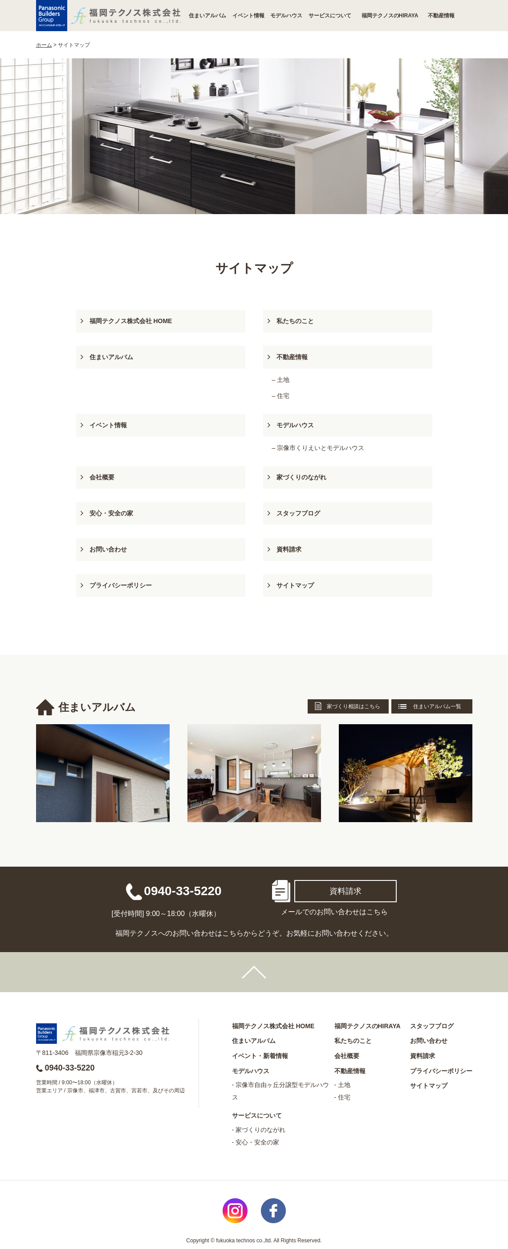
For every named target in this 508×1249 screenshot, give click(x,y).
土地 (283, 379)
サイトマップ (295, 585)
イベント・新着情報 (260, 1055)
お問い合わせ (108, 549)
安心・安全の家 (111, 513)
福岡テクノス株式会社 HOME (130, 320)
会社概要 (101, 477)
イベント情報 (248, 15)
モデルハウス (286, 15)
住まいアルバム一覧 (437, 706)
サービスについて (330, 15)
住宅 (283, 395)
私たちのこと (295, 320)
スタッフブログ (298, 513)
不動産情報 (441, 15)
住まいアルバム (207, 15)
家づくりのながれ (301, 477)
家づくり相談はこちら (353, 706)
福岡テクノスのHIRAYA (390, 15)
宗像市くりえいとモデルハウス (320, 447)
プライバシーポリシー (120, 585)
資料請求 (288, 549)
